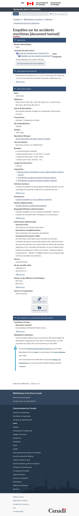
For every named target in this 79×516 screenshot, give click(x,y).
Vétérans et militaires (20, 485)
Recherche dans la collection (27, 9)
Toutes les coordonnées (21, 412)
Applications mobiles (20, 501)
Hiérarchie (19, 40)
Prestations (17, 442)
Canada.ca (17, 19)
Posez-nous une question (22, 397)
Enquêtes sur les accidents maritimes (35, 56)
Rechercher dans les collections (27, 23)
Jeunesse (16, 489)
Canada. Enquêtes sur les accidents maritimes (34, 199)
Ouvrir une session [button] (57, 14)
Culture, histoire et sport (21, 460)
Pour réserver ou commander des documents (33, 318)
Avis (14, 508)
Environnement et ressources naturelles (27, 453)
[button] (40, 300)
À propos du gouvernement (22, 420)
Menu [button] (16, 14)
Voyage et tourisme (19, 434)
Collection (48, 19)
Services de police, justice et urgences (26, 464)
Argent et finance (19, 474)
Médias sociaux (18, 497)
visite (36, 352)
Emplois (16, 427)
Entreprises (17, 438)
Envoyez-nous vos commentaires (24, 401)
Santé (15, 445)
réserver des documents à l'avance (39, 349)
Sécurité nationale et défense (23, 456)
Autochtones (17, 482)
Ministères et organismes (22, 416)
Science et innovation (20, 478)
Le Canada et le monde (21, 471)
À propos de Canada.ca (21, 504)
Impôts (15, 449)
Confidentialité (18, 511)
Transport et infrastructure (22, 467)
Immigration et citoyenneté (22, 431)
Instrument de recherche (25, 71)
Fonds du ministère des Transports (32, 53)
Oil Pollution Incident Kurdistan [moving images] (37, 177)
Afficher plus (20, 82)
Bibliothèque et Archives (33, 19)
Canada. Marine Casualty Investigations (31, 206)
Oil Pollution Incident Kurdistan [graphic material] (37, 180)
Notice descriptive (22, 89)
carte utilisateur (59, 352)
